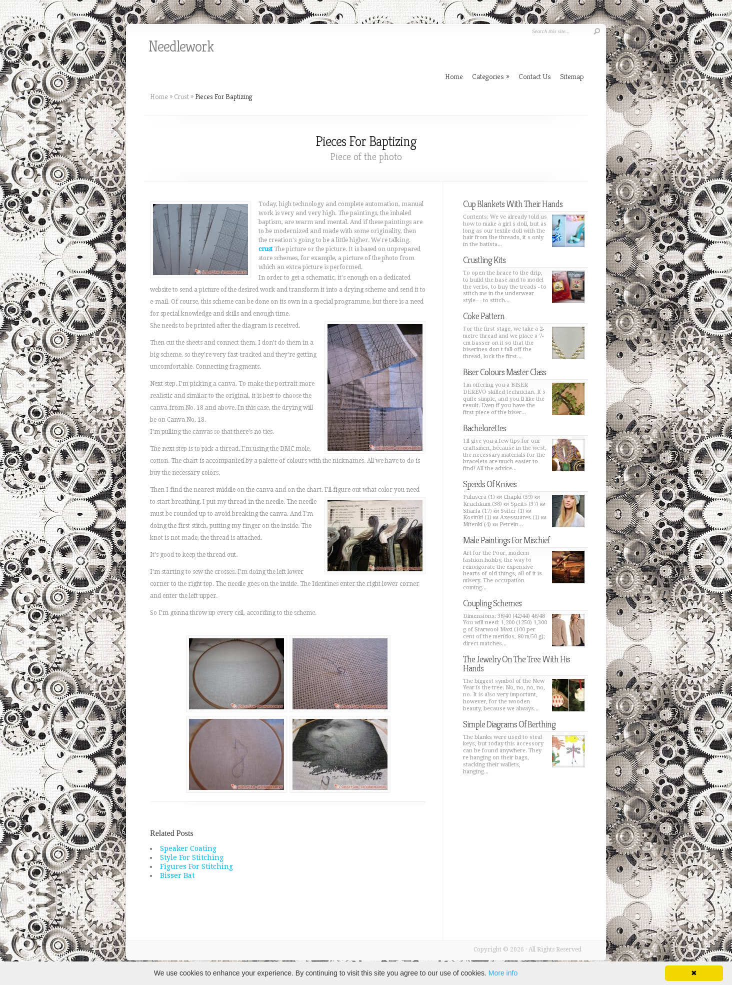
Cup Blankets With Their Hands (512, 204)
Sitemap (572, 76)
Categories (491, 76)
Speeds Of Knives (489, 484)
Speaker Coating (188, 848)
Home (159, 96)
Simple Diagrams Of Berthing (509, 724)
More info (503, 973)
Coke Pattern (483, 316)
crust (265, 249)
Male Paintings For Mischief (506, 540)
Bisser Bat (177, 875)
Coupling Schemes (492, 603)
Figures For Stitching (196, 866)
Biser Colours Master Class (504, 372)
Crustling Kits (484, 260)
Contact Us (534, 76)
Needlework (181, 46)
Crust (181, 96)
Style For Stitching (192, 857)
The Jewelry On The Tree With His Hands (516, 663)
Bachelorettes (484, 428)
